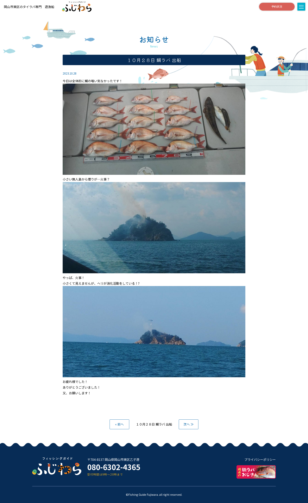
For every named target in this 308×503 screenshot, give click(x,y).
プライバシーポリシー (260, 459)
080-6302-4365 (113, 466)
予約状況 (276, 6)
